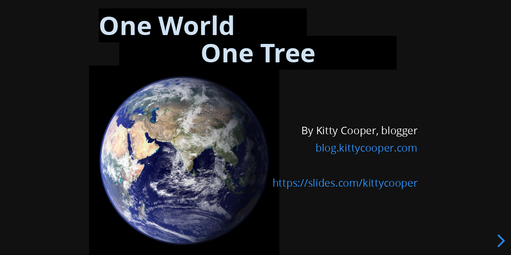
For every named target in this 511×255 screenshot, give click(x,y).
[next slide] (500, 240)
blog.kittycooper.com (366, 148)
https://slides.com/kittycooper (345, 183)
